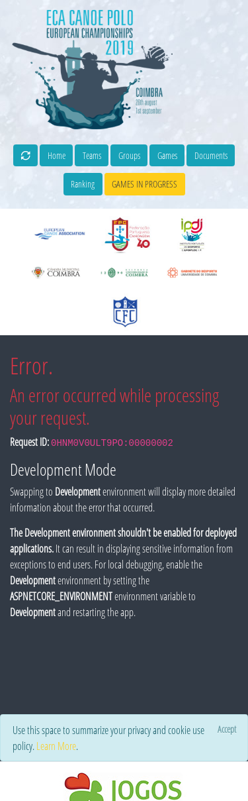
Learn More (56, 746)
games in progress (144, 184)
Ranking (83, 184)
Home (56, 155)
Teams (92, 155)
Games (167, 155)
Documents (210, 155)
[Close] (226, 729)
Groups (129, 155)
